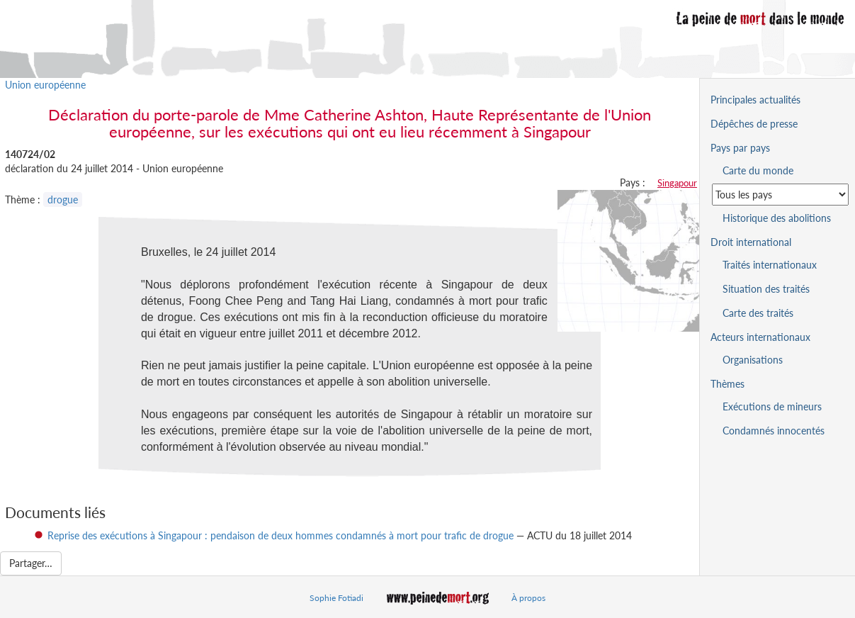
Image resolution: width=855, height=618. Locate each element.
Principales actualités (755, 100)
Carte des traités (758, 313)
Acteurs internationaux (760, 337)
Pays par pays (740, 148)
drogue (62, 199)
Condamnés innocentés (774, 431)
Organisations (753, 360)
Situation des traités (766, 289)
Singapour (677, 183)
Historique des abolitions (777, 218)
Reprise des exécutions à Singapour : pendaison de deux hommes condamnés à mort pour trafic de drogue (280, 535)
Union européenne (45, 85)
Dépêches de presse (754, 124)
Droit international (750, 242)
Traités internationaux (770, 265)
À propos (528, 597)
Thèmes (727, 384)
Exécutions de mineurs (772, 406)
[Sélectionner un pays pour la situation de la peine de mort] (780, 195)
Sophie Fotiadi (336, 597)
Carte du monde (758, 170)
